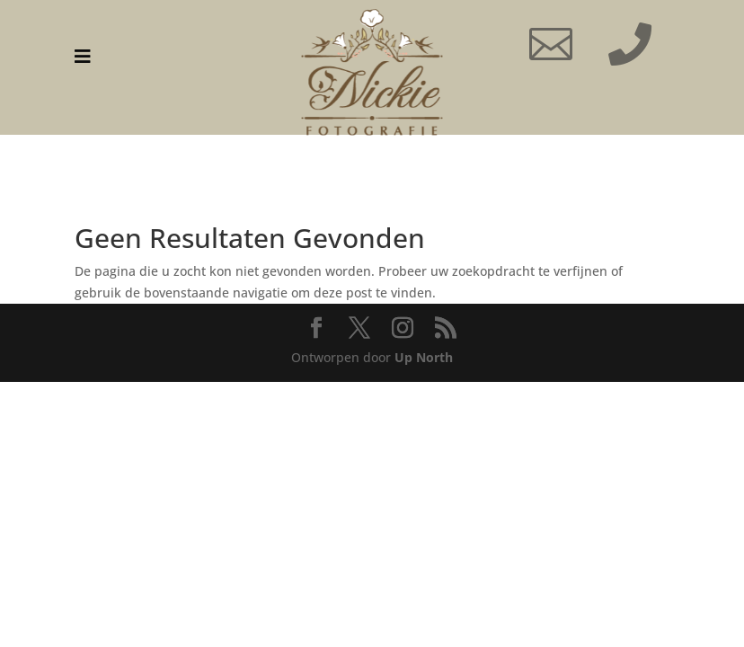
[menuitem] (83, 56)
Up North (423, 357)
